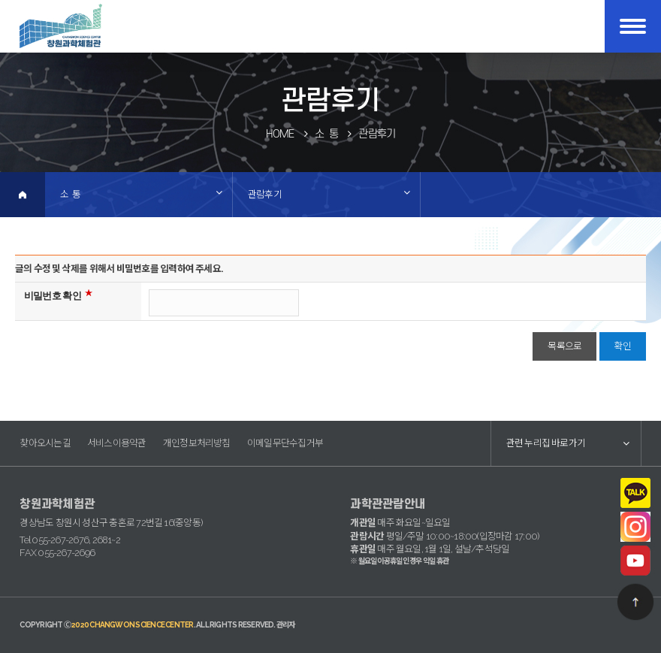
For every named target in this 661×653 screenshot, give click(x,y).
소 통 (70, 194)
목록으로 (564, 346)
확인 (622, 346)
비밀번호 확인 (52, 296)
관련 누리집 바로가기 (546, 443)
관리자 (285, 625)
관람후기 (265, 194)
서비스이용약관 (116, 443)
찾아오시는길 (45, 443)
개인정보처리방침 (197, 443)
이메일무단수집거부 (285, 443)
